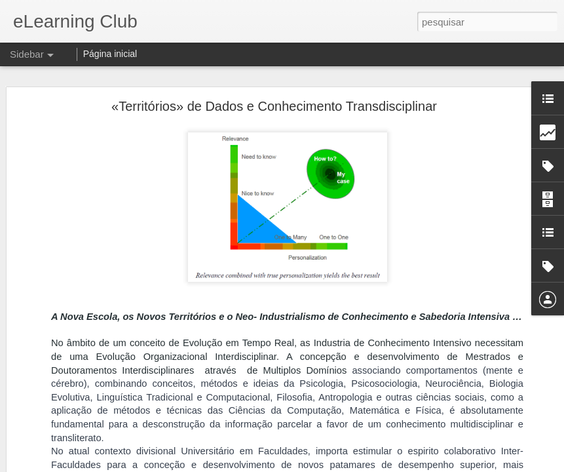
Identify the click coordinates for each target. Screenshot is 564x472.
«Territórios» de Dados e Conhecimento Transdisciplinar (274, 101)
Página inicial (110, 54)
